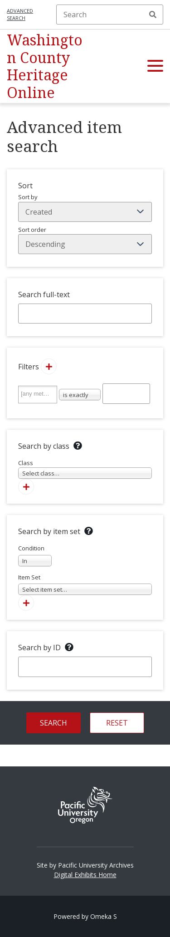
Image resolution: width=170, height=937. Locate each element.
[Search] (109, 15)
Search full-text (44, 294)
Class (85, 469)
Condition (35, 555)
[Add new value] (49, 366)
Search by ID (39, 647)
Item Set (85, 584)
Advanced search (20, 14)
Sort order (85, 240)
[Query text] (126, 393)
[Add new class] (26, 487)
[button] (155, 66)
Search (152, 15)
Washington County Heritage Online (45, 66)
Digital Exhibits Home (85, 874)
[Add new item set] (26, 603)
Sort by (85, 207)
